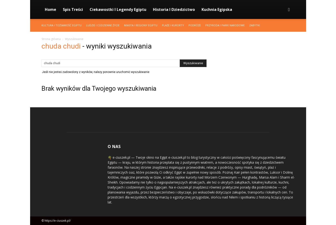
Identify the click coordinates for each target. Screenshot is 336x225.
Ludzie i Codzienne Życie (103, 25)
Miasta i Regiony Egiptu (140, 25)
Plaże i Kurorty (173, 25)
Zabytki (254, 25)
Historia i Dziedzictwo (174, 9)
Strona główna (51, 39)
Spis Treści (73, 9)
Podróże (195, 25)
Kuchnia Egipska (217, 9)
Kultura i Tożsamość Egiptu (61, 25)
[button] (289, 10)
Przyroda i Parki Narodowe (225, 25)
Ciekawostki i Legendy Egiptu (118, 9)
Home (50, 9)
